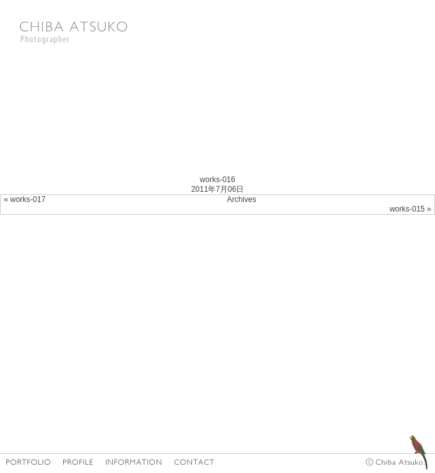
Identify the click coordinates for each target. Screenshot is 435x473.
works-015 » (410, 209)
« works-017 (24, 199)
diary (402, 442)
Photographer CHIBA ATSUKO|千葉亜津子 (73, 32)
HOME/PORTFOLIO (28, 462)
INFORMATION (134, 462)
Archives (241, 199)
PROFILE (78, 462)
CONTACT (194, 462)
